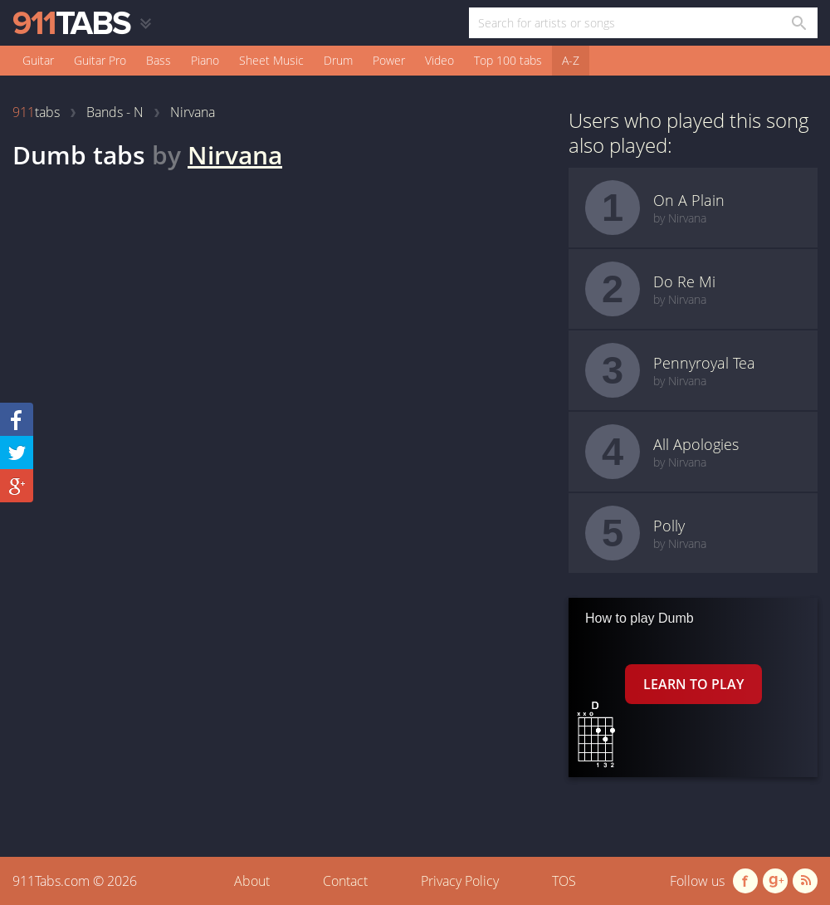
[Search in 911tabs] (798, 22)
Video (439, 60)
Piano (205, 60)
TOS (564, 881)
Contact (345, 881)
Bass (158, 60)
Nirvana (235, 155)
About (252, 881)
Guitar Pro (100, 60)
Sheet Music (271, 60)
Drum (338, 60)
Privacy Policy (460, 881)
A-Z (570, 60)
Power (389, 60)
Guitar (38, 60)
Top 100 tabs (508, 60)
